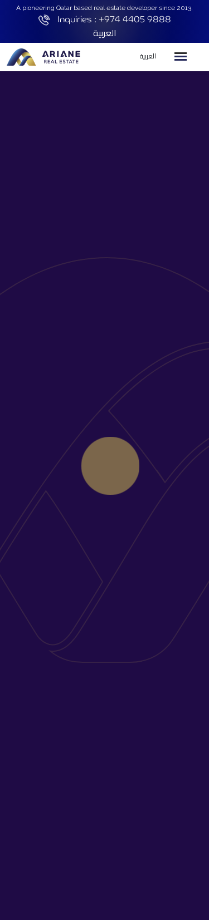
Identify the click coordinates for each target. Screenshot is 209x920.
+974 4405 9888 (135, 19)
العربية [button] (148, 56)
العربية (104, 32)
